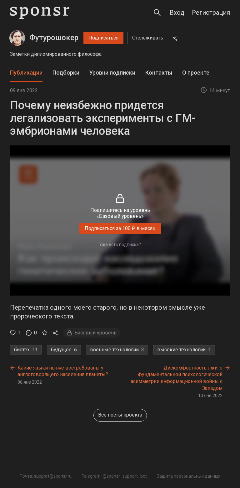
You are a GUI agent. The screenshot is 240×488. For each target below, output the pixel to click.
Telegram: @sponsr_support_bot (114, 476)
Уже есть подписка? (120, 244)
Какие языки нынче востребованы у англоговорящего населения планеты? (63, 371)
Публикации (26, 72)
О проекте (195, 72)
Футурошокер (53, 37)
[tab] (26, 73)
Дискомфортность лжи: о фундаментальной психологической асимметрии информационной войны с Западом (176, 378)
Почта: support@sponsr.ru (46, 476)
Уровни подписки (112, 72)
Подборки (65, 72)
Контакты (158, 72)
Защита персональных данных (188, 476)
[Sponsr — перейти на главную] (39, 13)
